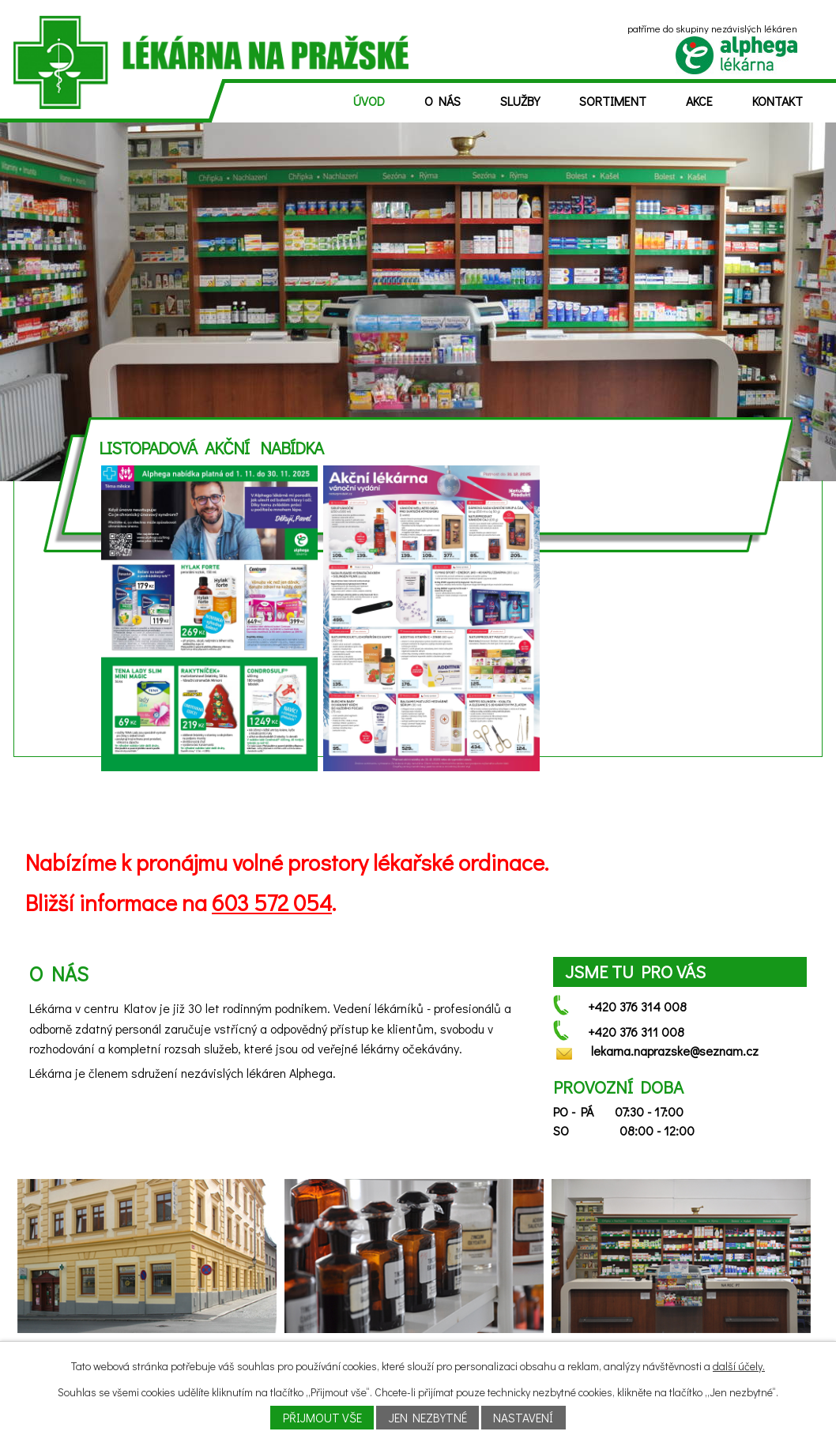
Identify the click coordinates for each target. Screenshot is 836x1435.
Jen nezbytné (428, 1418)
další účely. (739, 1365)
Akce (699, 100)
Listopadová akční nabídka (211, 447)
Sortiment (612, 100)
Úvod (369, 100)
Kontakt (777, 100)
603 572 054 (272, 902)
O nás (442, 100)
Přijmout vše (322, 1418)
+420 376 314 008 (637, 1006)
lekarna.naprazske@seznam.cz (675, 1050)
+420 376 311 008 (636, 1031)
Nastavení (523, 1418)
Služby (520, 100)
